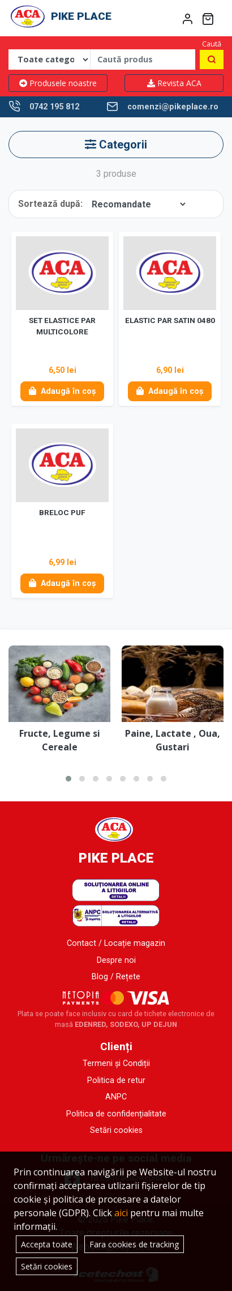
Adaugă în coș (62, 391)
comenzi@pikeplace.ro (172, 107)
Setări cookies (116, 1130)
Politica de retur (116, 1080)
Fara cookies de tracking (134, 1244)
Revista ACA (174, 83)
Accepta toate (46, 1244)
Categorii (116, 144)
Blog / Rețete (116, 977)
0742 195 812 (54, 107)
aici (121, 1213)
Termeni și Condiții (116, 1063)
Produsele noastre (58, 83)
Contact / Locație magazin (116, 943)
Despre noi (116, 960)
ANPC (116, 1097)
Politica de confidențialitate (116, 1114)
